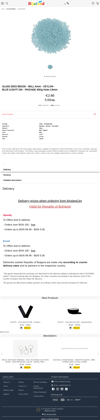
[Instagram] (58, 389)
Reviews (7, 175)
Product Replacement (38, 387)
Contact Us (22, 386)
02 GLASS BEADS (10, 9)
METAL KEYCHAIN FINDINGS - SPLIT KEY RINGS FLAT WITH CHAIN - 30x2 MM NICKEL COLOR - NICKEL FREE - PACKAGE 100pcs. (25, 361)
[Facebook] (53, 389)
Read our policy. (50, 410)
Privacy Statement (39, 392)
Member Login (8, 390)
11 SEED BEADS (21, 9)
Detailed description (12, 180)
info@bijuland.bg (64, 381)
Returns (21, 390)
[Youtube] (62, 389)
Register (6, 394)
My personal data (50, 414)
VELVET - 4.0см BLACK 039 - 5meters (25, 322)
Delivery (7, 169)
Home (2, 9)
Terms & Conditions (40, 382)
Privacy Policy (23, 394)
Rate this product (51, 76)
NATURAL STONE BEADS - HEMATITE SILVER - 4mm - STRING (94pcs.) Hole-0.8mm (74, 361)
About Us (6, 382)
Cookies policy (38, 396)
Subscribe (5, 332)
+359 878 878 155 (65, 385)
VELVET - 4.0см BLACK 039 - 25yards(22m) (74, 322)
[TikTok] (66, 389)
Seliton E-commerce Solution (50, 418)
